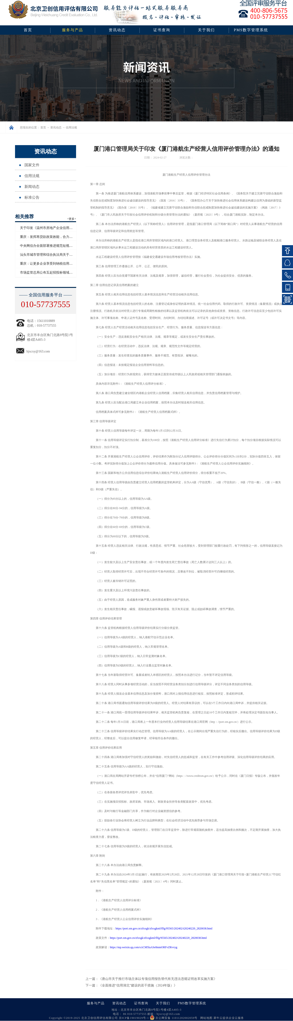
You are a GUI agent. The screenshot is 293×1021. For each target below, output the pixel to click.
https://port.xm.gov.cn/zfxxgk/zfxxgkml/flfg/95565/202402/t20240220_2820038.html (164, 928)
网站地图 (205, 1018)
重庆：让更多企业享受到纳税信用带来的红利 (53, 263)
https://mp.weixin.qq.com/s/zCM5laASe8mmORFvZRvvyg (143, 947)
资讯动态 (56, 127)
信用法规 (71, 127)
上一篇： (151, 979)
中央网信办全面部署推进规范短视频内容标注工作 (56, 246)
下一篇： (131, 985)
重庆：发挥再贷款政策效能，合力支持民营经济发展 (58, 237)
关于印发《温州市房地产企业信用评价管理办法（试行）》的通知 (67, 228)
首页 (28, 30)
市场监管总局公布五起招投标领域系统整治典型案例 (58, 272)
